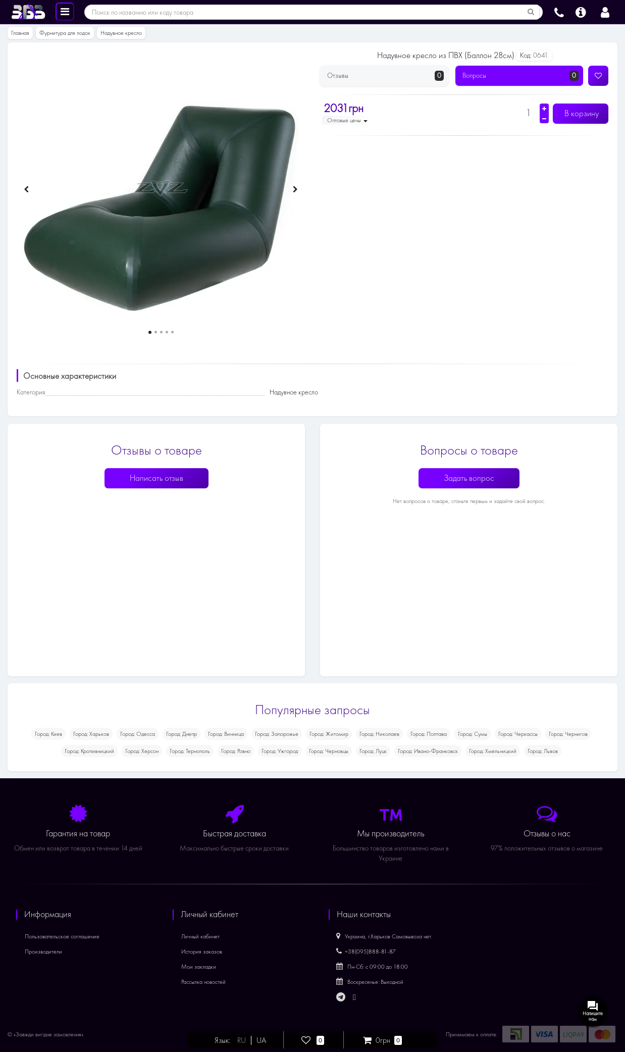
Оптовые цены (347, 120)
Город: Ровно (235, 751)
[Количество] (528, 113)
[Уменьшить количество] (544, 119)
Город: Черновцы (328, 751)
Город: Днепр (181, 733)
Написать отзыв (156, 478)
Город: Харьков (91, 733)
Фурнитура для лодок (64, 32)
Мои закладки (198, 966)
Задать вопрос (469, 478)
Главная (20, 32)
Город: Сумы (472, 733)
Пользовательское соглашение (62, 936)
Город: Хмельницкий (492, 751)
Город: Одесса (137, 733)
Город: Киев (48, 733)
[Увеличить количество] (544, 109)
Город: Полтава (428, 733)
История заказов (201, 951)
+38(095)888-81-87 (366, 951)
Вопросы (520, 76)
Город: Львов (543, 751)
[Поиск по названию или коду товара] (531, 12)
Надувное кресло (121, 32)
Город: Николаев (379, 733)
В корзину (580, 113)
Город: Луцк (373, 751)
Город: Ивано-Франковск (428, 751)
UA (261, 1040)
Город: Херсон (142, 751)
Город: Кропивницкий (89, 751)
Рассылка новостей (203, 981)
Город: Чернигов (568, 733)
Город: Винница (226, 733)
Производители (43, 951)
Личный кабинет (200, 936)
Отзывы (385, 76)
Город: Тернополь (190, 751)
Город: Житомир (328, 733)
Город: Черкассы (518, 733)
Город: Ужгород (280, 751)
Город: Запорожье (276, 733)
